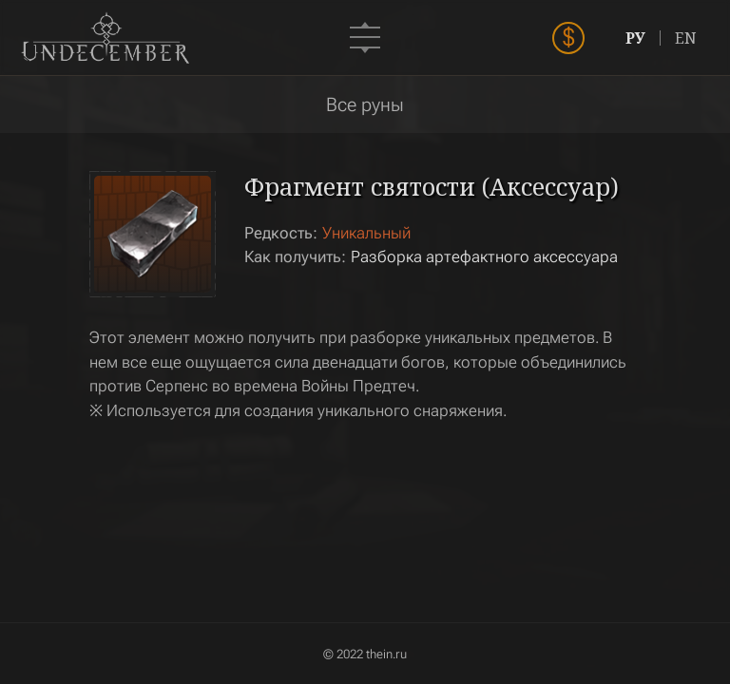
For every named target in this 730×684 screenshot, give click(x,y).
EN (686, 38)
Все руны (365, 104)
